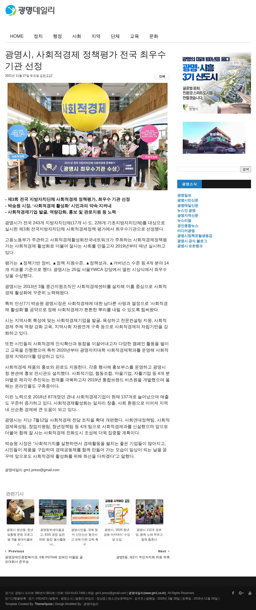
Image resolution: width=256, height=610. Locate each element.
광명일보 (184, 195)
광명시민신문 (187, 200)
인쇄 (162, 76)
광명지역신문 (187, 215)
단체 (115, 36)
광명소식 (189, 184)
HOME (17, 36)
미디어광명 (186, 231)
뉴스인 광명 (186, 210)
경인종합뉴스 (187, 226)
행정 (57, 36)
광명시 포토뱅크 (190, 246)
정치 (38, 36)
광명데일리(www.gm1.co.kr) (147, 593)
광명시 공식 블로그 (192, 241)
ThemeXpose (43, 604)
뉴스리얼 (184, 220)
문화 (153, 36)
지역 (96, 36)
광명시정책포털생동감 (194, 236)
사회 (76, 36)
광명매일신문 (187, 205)
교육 (134, 36)
